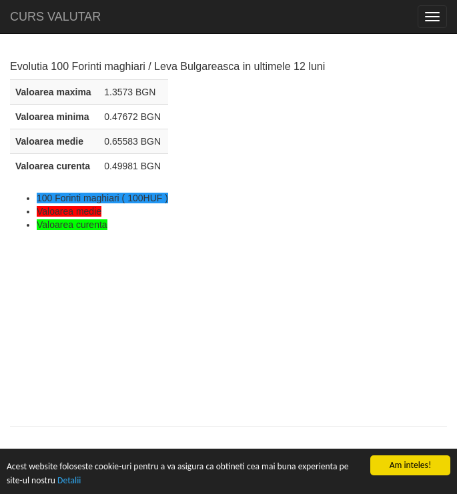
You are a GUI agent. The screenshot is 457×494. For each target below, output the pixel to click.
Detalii (69, 480)
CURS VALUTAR (55, 16)
